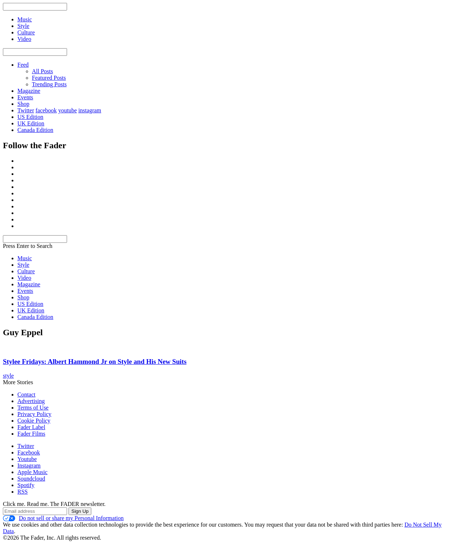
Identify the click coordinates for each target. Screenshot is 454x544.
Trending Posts (49, 84)
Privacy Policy (34, 414)
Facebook (28, 452)
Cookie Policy (33, 421)
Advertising (31, 401)
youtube (67, 110)
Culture (26, 271)
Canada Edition (35, 130)
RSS (22, 492)
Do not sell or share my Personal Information (63, 518)
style (8, 376)
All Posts (42, 71)
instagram (89, 110)
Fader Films (31, 434)
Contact (26, 394)
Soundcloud (31, 479)
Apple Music (32, 472)
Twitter (25, 110)
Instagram (29, 465)
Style (23, 265)
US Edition (30, 117)
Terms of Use (33, 407)
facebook (46, 110)
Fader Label (31, 427)
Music (24, 258)
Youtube (27, 459)
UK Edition (30, 123)
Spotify (25, 485)
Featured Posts (49, 78)
